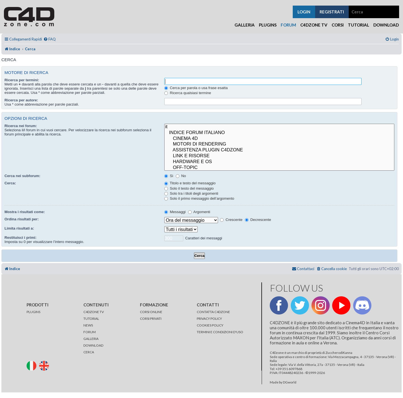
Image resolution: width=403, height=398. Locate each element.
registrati (332, 11)
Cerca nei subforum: (22, 176)
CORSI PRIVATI (150, 318)
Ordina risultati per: (21, 219)
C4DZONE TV (93, 312)
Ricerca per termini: (21, 80)
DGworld (289, 382)
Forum (288, 25)
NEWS (88, 325)
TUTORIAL (91, 318)
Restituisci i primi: (20, 237)
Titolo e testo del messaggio (189, 183)
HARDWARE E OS (279, 162)
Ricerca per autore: (21, 100)
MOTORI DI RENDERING (279, 144)
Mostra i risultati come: (24, 212)
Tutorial (358, 25)
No (181, 176)
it (279, 127)
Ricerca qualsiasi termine (187, 93)
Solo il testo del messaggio (189, 188)
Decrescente (258, 220)
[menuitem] (49, 39)
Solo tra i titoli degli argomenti (191, 193)
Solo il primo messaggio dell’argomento (199, 198)
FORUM (89, 332)
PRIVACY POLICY (209, 318)
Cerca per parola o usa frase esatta (196, 88)
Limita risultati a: (19, 228)
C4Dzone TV (313, 25)
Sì (168, 176)
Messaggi (175, 212)
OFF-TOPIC (279, 168)
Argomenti (199, 212)
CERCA (88, 352)
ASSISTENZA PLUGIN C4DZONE (279, 150)
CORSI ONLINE (151, 312)
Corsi (338, 25)
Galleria (245, 25)
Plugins (268, 25)
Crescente (231, 220)
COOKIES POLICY (210, 325)
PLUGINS (33, 312)
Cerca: (10, 183)
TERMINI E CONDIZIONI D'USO (220, 332)
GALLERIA (91, 339)
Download (386, 25)
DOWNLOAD (93, 345)
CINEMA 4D (279, 139)
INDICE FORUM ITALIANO (279, 133)
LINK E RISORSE (279, 156)
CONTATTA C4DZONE (213, 312)
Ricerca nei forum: (20, 126)
